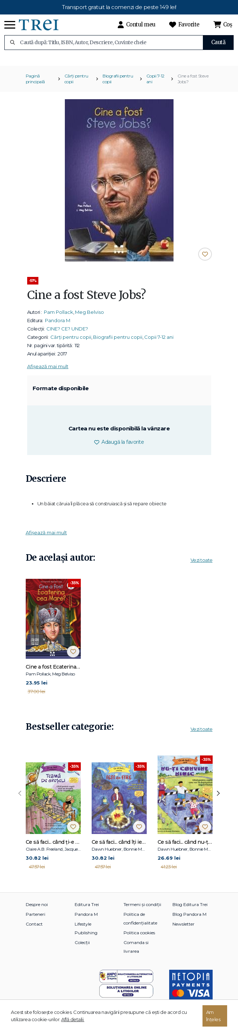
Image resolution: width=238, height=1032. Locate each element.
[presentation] (20, 798)
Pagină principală (35, 83)
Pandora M (57, 325)
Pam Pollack (58, 317)
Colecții (82, 947)
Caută (218, 42)
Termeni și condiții (142, 909)
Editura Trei (87, 909)
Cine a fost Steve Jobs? (193, 83)
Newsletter (183, 928)
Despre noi (37, 909)
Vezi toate (202, 565)
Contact (34, 928)
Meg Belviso (89, 317)
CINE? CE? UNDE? (67, 334)
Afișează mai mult (47, 371)
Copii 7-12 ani (155, 83)
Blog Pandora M (189, 919)
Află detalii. (72, 1019)
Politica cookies (139, 937)
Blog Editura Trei (190, 909)
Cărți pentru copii (76, 83)
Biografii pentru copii (118, 83)
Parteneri (35, 919)
